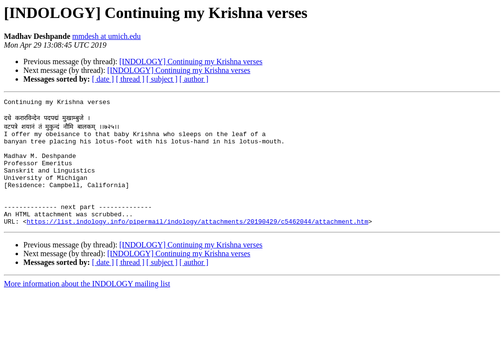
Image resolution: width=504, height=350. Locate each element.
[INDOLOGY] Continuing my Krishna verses (190, 61)
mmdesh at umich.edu (106, 36)
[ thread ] (130, 79)
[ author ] (194, 79)
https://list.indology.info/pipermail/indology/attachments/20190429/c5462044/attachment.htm (197, 243)
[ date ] (103, 79)
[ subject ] (162, 79)
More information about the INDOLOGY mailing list (87, 305)
